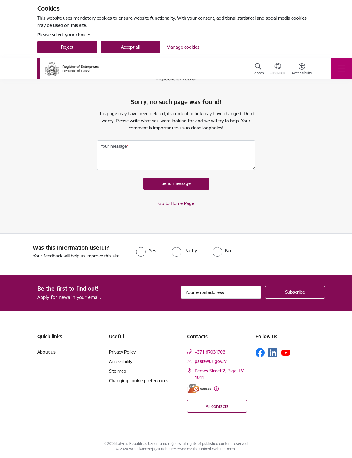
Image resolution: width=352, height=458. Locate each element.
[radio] (146, 250)
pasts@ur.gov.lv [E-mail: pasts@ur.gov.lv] (210, 361)
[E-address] (199, 389)
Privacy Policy (122, 352)
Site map (117, 371)
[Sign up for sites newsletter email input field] (221, 292)
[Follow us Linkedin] (272, 352)
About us (46, 352)
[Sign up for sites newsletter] (295, 292)
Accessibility (120, 361)
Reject (67, 47)
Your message (114, 146)
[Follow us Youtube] (285, 352)
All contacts (217, 406)
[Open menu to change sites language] (278, 69)
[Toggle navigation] (341, 68)
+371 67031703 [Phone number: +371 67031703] (210, 352)
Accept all (130, 47)
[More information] (216, 388)
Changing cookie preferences (138, 380)
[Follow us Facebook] (260, 352)
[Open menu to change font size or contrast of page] (302, 70)
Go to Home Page (176, 203)
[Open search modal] (258, 70)
